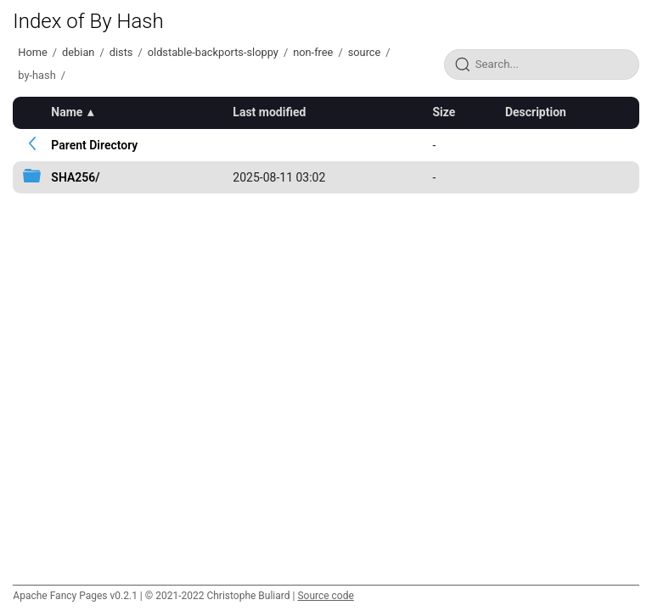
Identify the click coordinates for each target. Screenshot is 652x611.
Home (32, 52)
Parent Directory (94, 145)
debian (78, 52)
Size (443, 112)
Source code (325, 596)
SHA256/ (75, 177)
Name (66, 112)
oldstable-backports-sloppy (213, 52)
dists (121, 52)
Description (535, 112)
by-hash (36, 75)
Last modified (269, 112)
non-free (313, 52)
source (364, 52)
